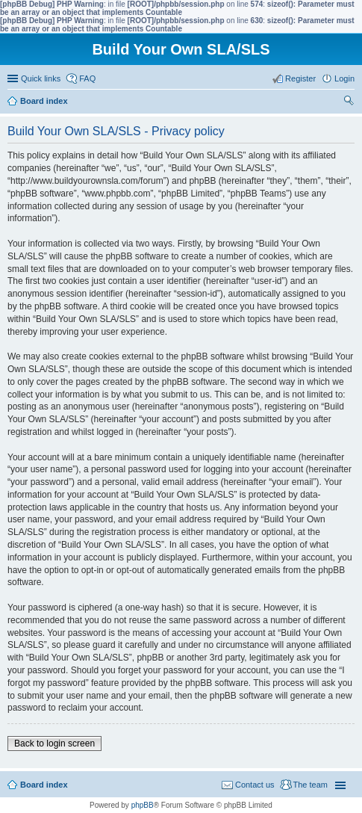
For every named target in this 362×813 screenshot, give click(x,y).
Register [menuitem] (300, 78)
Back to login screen (54, 743)
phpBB (142, 805)
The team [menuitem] (310, 784)
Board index (44, 784)
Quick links (40, 78)
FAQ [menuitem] (87, 78)
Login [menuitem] (344, 78)
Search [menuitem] (349, 102)
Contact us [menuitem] (255, 784)
